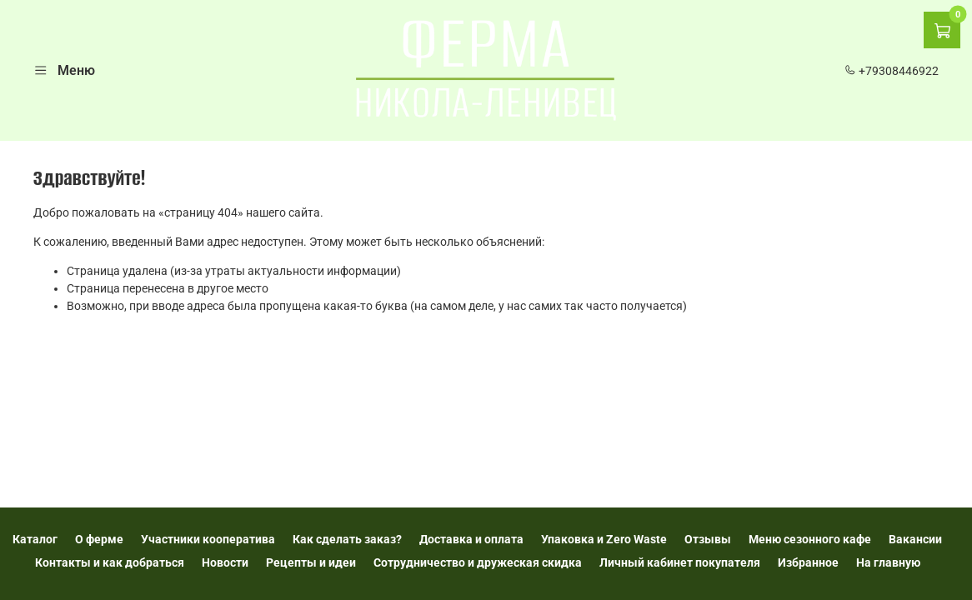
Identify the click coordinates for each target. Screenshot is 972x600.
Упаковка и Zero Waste (604, 539)
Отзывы (707, 539)
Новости (225, 562)
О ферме (99, 539)
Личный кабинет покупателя (679, 562)
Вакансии (915, 539)
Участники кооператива (208, 539)
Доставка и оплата (471, 539)
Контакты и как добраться (109, 562)
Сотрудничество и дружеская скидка (477, 562)
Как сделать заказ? (347, 539)
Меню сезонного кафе (810, 539)
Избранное (808, 562)
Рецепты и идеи (311, 562)
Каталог (35, 539)
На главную (888, 562)
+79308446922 (891, 71)
